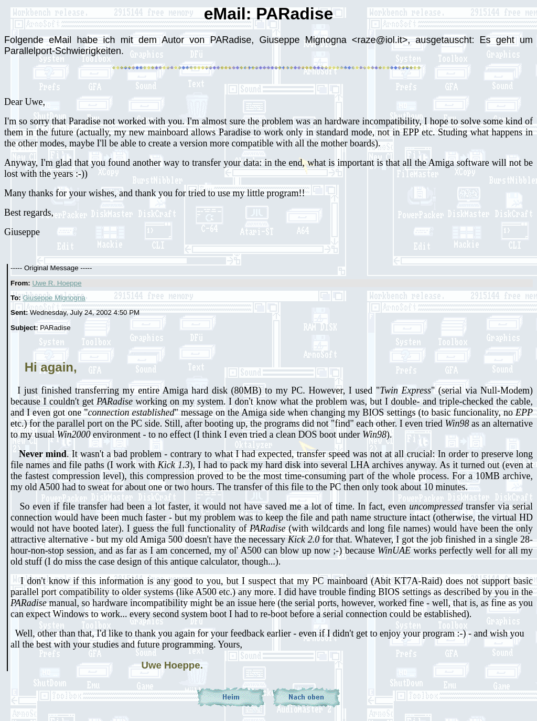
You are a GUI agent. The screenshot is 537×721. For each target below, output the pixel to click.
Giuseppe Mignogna (54, 298)
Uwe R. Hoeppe (56, 283)
